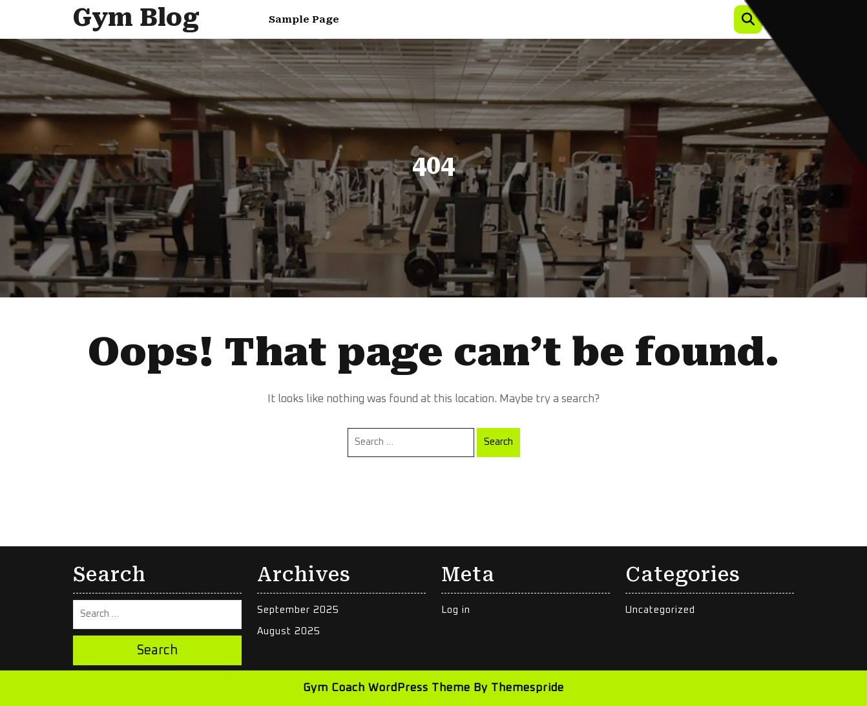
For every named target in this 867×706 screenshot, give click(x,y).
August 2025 (288, 631)
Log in (455, 610)
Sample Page (304, 19)
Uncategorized (660, 610)
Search (498, 442)
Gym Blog (136, 18)
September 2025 (298, 610)
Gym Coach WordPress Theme (386, 688)
